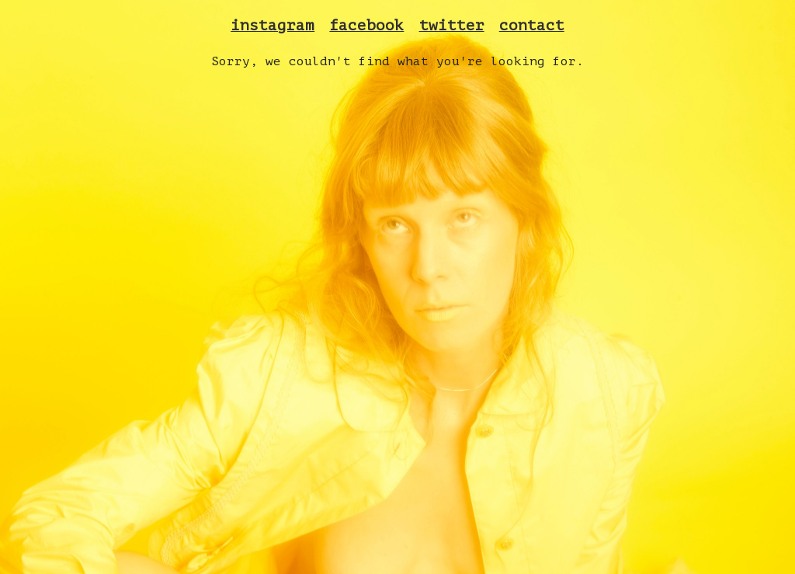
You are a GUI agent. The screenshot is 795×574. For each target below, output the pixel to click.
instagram (272, 25)
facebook (366, 25)
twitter (451, 25)
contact (531, 25)
